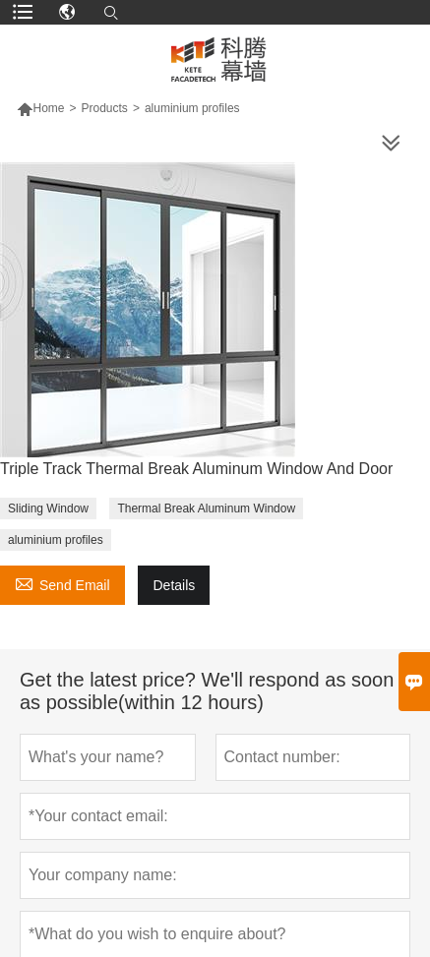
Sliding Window (48, 508)
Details (174, 585)
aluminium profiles (55, 540)
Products (105, 108)
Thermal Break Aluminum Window (206, 508)
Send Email (62, 582)
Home (48, 108)
